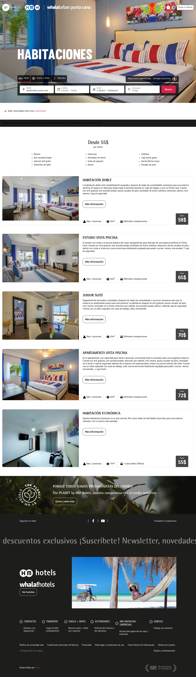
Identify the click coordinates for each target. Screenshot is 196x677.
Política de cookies (166, 645)
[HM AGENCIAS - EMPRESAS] (116, 623)
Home (10, 111)
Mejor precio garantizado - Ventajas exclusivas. (149, 79)
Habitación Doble (97, 180)
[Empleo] (151, 621)
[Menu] (6, 7)
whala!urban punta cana (24, 111)
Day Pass (62, 78)
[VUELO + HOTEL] (65, 621)
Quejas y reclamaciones (164, 651)
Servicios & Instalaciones (35, 123)
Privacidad (86, 645)
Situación (83, 123)
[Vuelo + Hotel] (33, 78)
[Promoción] (139, 90)
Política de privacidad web (32, 645)
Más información (94, 204)
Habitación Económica (101, 413)
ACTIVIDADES (102, 621)
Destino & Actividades (69, 123)
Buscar (168, 89)
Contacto (98, 123)
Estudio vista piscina (100, 238)
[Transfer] (43, 621)
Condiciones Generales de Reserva (62, 645)
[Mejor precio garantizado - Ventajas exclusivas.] (175, 79)
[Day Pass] (54, 78)
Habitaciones (53, 123)
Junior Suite (93, 295)
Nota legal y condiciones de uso (109, 645)
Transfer (52, 621)
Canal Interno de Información (141, 645)
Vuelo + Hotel (43, 78)
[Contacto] (21, 621)
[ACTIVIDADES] (92, 621)
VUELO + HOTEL (77, 621)
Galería (91, 123)
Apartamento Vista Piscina (105, 353)
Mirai (37, 668)
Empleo (158, 621)
